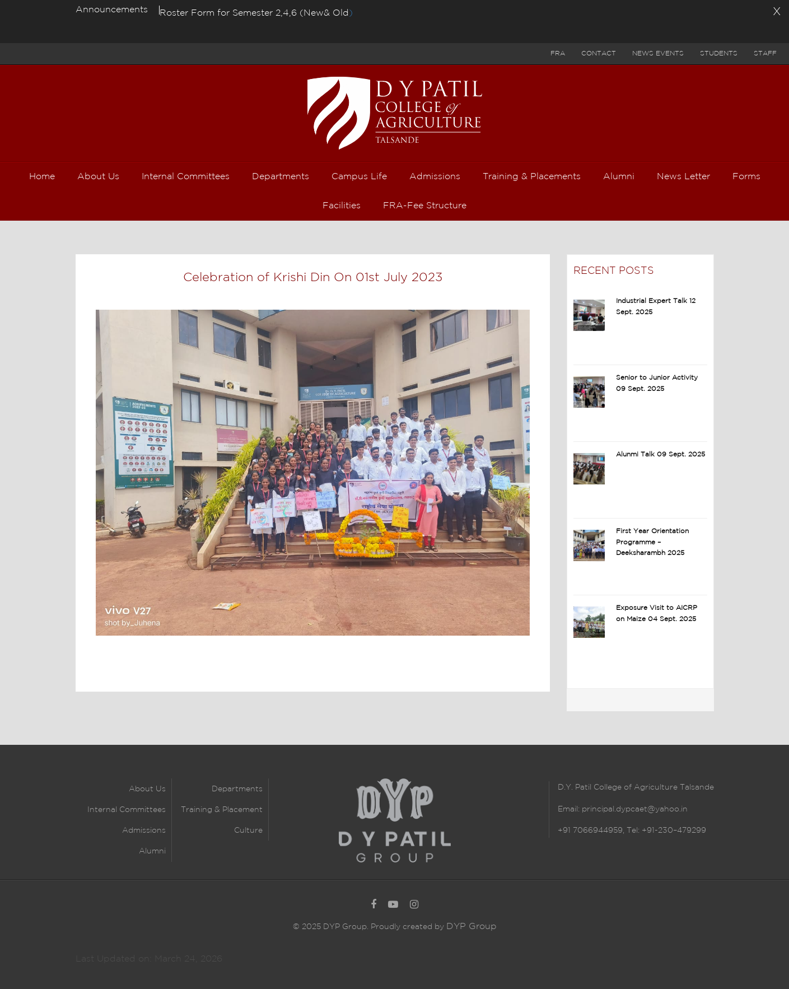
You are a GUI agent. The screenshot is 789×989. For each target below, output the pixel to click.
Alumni (152, 851)
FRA (557, 53)
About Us (147, 789)
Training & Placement (222, 809)
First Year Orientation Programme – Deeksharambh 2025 (652, 542)
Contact (598, 53)
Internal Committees (126, 809)
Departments (237, 789)
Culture (248, 830)
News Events (658, 53)
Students (718, 53)
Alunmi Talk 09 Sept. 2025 (660, 454)
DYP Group (471, 926)
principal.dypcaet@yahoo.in (634, 809)
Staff (765, 53)
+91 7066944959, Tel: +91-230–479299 (632, 830)
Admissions (144, 830)
